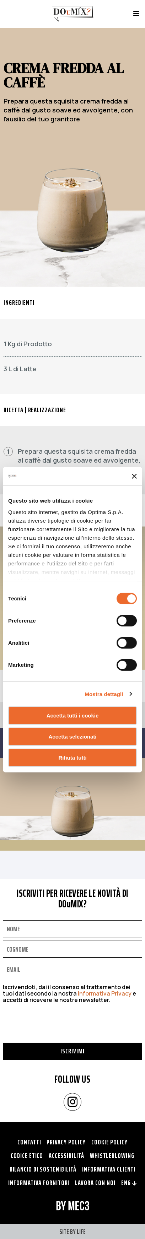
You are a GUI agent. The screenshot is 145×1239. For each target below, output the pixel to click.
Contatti (29, 1142)
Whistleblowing (112, 1155)
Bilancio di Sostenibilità (43, 1169)
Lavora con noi (95, 1182)
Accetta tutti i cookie (73, 715)
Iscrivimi (72, 1051)
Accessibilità (66, 1155)
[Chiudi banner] (134, 476)
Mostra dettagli (104, 694)
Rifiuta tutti (72, 757)
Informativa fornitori (38, 1182)
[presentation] (57, 1029)
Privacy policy (66, 1142)
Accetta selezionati (72, 737)
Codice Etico (27, 1155)
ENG (129, 1182)
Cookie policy (109, 1142)
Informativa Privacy (104, 993)
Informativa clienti (108, 1169)
